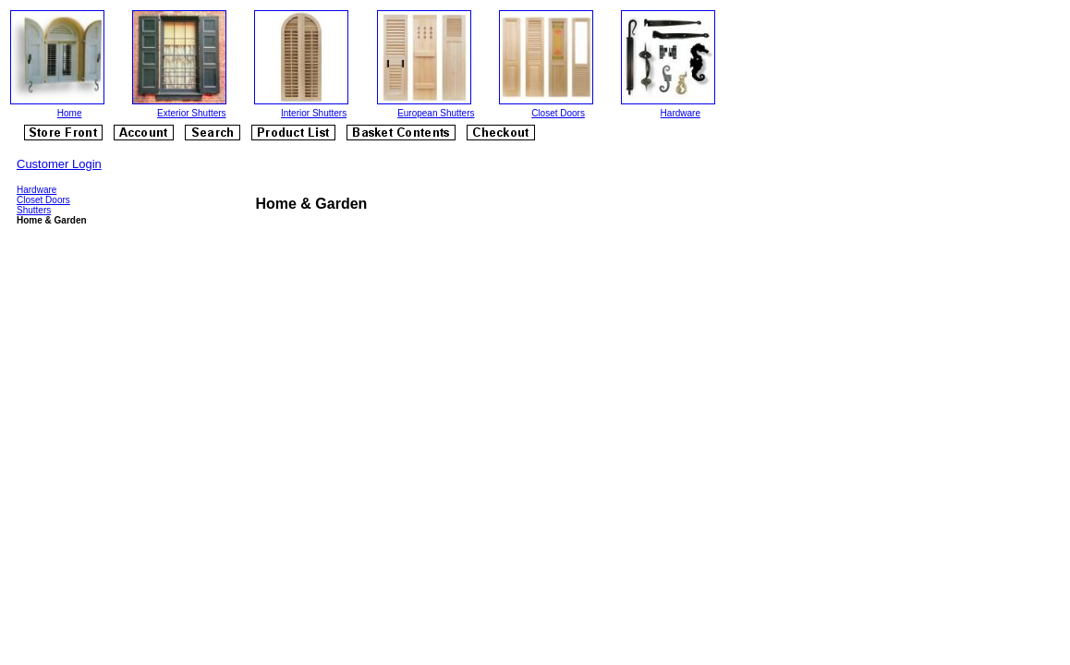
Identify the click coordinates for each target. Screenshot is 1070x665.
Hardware (680, 113)
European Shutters (435, 113)
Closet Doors (558, 113)
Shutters (34, 210)
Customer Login (59, 164)
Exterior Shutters (191, 113)
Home (69, 113)
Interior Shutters (314, 113)
